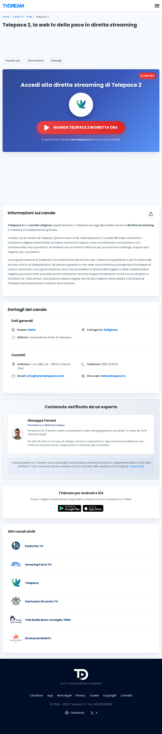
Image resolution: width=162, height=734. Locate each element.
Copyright (110, 695)
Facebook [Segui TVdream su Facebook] (74, 713)
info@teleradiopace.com (45, 376)
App (50, 695)
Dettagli (56, 60)
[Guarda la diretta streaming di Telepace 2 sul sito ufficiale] (81, 127)
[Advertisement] (81, 41)
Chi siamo (36, 695)
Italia (29, 16)
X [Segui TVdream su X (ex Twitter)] (93, 713)
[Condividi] (151, 213)
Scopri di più (136, 466)
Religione (111, 330)
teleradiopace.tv (113, 376)
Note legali (64, 695)
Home (6, 16)
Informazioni (35, 60)
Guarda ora (13, 60)
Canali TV (18, 16)
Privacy (80, 695)
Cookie (94, 695)
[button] (157, 5)
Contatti (126, 695)
